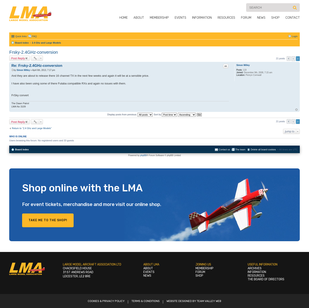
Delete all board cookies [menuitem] (263, 149)
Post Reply (18, 58)
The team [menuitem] (240, 149)
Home (123, 18)
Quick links (21, 36)
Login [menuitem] (295, 36)
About (138, 18)
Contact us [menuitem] (224, 149)
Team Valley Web (209, 301)
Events (180, 18)
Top (296, 109)
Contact (292, 18)
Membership (159, 18)
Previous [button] (289, 58)
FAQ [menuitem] (34, 36)
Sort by (165, 114)
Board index (22, 149)
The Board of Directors (266, 279)
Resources (226, 18)
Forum (246, 18)
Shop (275, 18)
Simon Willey (243, 65)
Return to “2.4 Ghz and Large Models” (32, 128)
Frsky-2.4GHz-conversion (33, 52)
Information (202, 18)
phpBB (143, 155)
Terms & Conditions (146, 301)
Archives (255, 268)
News (261, 18)
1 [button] (293, 58)
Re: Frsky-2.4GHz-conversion (36, 66)
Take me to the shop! (48, 220)
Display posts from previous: (130, 114)
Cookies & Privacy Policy (106, 301)
